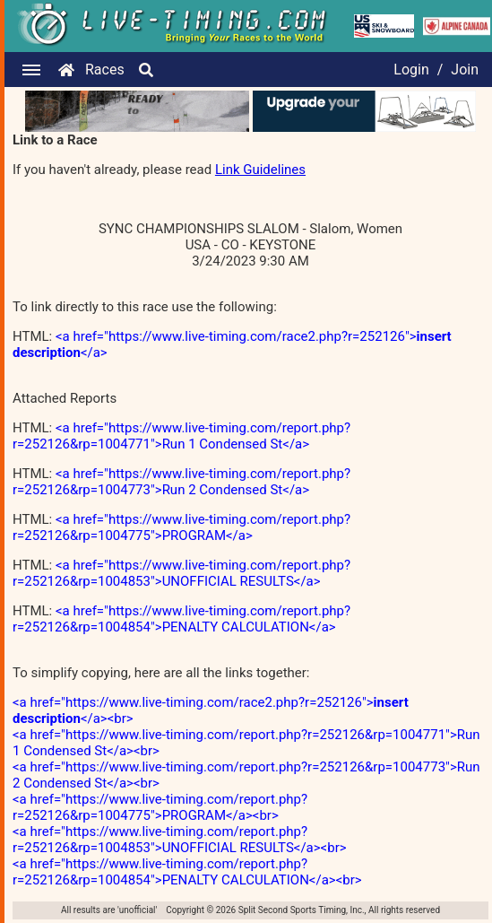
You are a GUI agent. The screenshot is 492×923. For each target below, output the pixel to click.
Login (410, 69)
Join (465, 69)
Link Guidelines (260, 169)
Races (105, 69)
